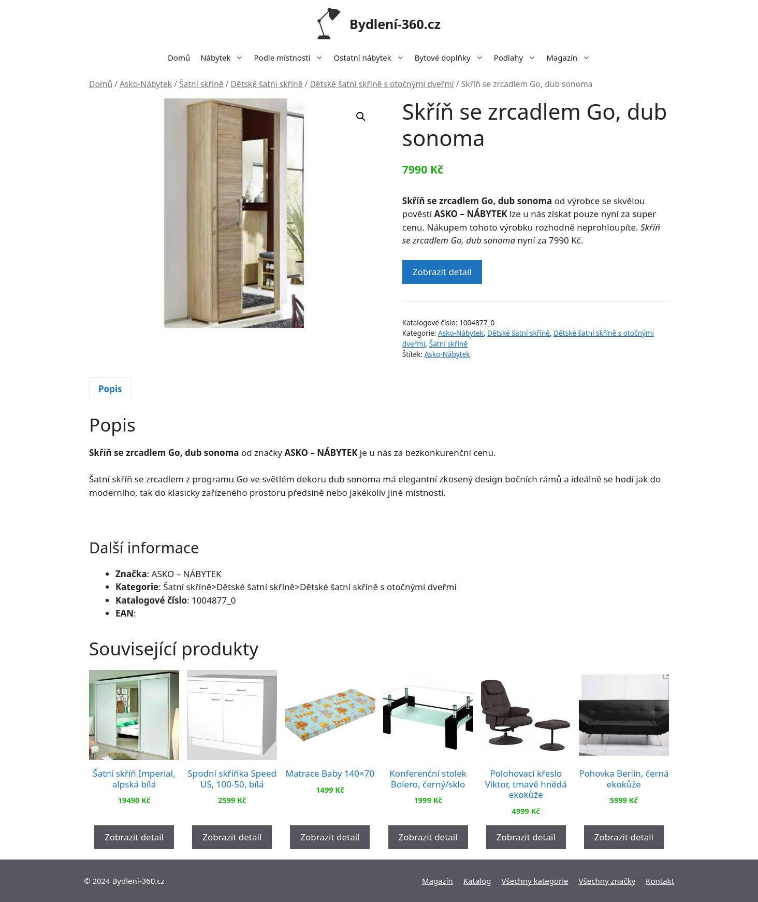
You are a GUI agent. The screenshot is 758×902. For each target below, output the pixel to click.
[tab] (110, 388)
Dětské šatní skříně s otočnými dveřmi (382, 84)
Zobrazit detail (442, 272)
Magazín (570, 57)
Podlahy (518, 57)
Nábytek (224, 57)
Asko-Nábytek (146, 84)
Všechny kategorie (535, 881)
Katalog (477, 881)
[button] (361, 116)
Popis (110, 389)
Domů (179, 57)
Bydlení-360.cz (395, 24)
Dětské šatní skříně (266, 84)
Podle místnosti (291, 57)
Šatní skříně (201, 84)
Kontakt (660, 881)
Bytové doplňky (452, 57)
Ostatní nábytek (371, 57)
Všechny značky (607, 881)
